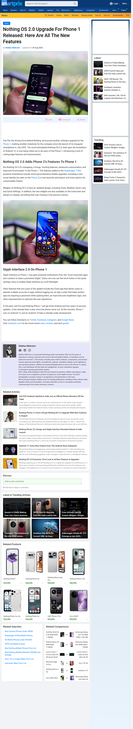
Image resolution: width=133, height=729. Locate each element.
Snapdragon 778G (72, 170)
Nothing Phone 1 (10, 579)
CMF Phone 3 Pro (54, 616)
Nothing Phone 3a (32, 616)
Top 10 (98, 15)
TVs (57, 10)
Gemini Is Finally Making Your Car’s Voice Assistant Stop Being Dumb (16, 514)
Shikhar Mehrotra (27, 346)
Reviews (14, 10)
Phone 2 (35, 177)
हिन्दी (127, 15)
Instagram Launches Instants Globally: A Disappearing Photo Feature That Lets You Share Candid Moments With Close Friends (115, 88)
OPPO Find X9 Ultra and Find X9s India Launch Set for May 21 (44, 514)
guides (66, 323)
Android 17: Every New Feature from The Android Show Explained (48, 446)
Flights (123, 10)
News (5, 10)
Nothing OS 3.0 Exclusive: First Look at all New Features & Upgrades (49, 459)
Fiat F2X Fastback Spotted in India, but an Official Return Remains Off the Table (51, 397)
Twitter (33, 320)
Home (58, 15)
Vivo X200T (74, 616)
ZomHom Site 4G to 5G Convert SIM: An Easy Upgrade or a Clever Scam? (45, 535)
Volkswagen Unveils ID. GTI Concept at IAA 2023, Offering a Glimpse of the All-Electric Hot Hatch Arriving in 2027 (74, 535)
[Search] (49, 3)
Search (49, 15)
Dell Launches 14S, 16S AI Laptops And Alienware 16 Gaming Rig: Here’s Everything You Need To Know (115, 97)
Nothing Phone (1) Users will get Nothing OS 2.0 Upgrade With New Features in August (53, 414)
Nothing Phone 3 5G (77, 579)
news (42, 323)
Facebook (41, 320)
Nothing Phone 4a (32, 579)
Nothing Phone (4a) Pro (55, 578)
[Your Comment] (42, 481)
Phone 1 (7, 144)
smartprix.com (14, 323)
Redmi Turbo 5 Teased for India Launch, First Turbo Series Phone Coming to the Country (115, 179)
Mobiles (32, 10)
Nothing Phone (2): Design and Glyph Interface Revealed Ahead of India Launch (50, 431)
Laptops (50, 10)
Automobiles (118, 15)
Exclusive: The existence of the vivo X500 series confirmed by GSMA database (17, 535)
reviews (49, 323)
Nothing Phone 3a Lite (12, 616)
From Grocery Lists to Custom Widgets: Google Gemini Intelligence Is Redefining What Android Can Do (73, 514)
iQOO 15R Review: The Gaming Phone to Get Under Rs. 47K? (115, 80)
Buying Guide (86, 15)
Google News (68, 320)
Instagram (52, 320)
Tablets (41, 10)
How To (23, 10)
